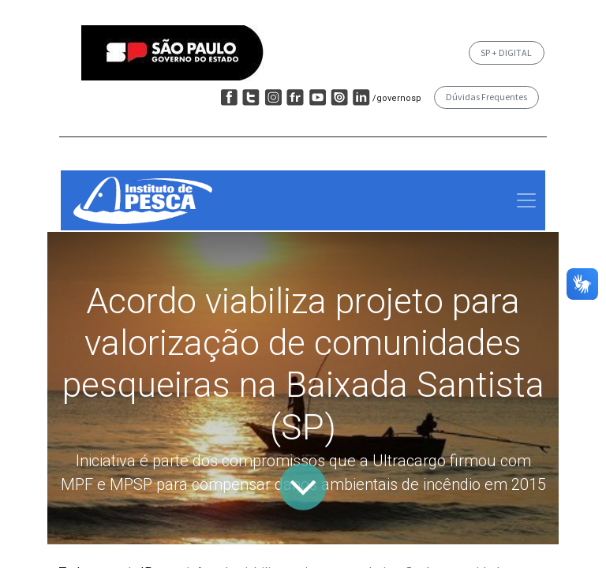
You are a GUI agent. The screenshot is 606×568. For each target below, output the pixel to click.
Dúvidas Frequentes (486, 97)
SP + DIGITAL (506, 52)
